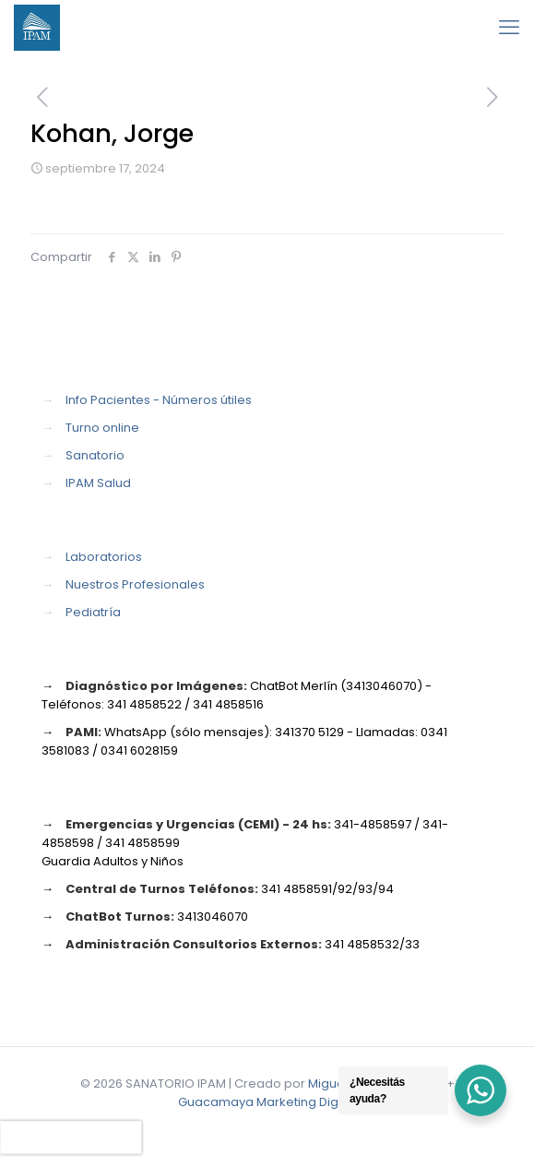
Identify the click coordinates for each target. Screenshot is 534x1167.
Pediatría (93, 612)
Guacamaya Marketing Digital (267, 1102)
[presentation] (71, 1137)
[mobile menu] (509, 27)
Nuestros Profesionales (135, 584)
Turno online (102, 427)
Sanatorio (95, 455)
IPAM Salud (98, 483)
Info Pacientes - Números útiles (158, 400)
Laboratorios (103, 557)
